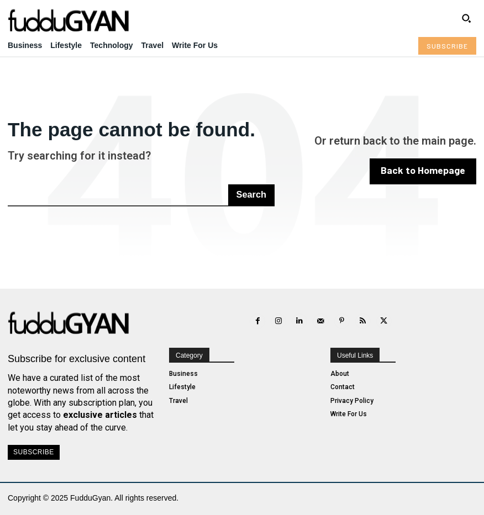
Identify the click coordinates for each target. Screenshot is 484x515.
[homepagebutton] (426, 171)
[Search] (252, 194)
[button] (466, 18)
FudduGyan (90, 497)
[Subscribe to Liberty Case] (447, 46)
